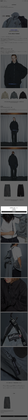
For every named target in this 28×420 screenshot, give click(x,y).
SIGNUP (14, 211)
